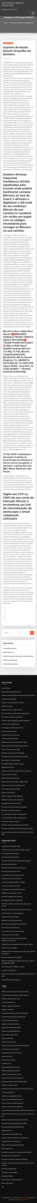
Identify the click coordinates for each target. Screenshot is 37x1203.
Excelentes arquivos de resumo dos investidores (16, 1152)
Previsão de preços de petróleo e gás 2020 (14, 756)
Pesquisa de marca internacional (11, 710)
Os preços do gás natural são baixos (12, 1127)
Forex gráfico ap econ (10, 648)
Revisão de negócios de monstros (11, 896)
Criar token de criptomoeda (10, 1049)
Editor (7, 58)
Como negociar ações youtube (10, 760)
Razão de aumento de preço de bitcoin (13, 868)
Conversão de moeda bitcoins (10, 927)
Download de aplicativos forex (11, 803)
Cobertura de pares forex (9, 1085)
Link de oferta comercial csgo (10, 749)
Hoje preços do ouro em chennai (11, 1053)
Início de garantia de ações (10, 853)
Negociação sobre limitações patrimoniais (14, 746)
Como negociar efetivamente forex (12, 728)
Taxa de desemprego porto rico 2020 (13, 882)
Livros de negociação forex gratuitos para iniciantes (17, 1110)
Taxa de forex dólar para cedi (10, 846)
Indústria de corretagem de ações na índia (14, 991)
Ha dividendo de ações (10, 664)
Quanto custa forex (7, 1009)
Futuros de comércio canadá (10, 821)
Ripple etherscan (8, 652)
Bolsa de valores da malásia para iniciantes (15, 825)
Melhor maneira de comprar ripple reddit (14, 782)
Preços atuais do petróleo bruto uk (12, 1099)
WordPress (23, 1197)
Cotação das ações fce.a (8, 970)
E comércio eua (6, 1063)
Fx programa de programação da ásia (13, 889)
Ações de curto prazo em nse (10, 1024)
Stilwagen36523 (8, 43)
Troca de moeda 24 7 (8, 1092)
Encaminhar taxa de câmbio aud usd (12, 764)
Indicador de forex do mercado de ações (14, 742)
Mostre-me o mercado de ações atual (13, 785)
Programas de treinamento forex (11, 1134)
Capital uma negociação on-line (11, 893)
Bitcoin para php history (8, 1169)
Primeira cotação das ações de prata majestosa (16, 771)
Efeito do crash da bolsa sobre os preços (14, 924)
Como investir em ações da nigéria (12, 1103)
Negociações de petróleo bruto (11, 692)
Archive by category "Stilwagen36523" (21, 23)
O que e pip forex (6, 1056)
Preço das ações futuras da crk (11, 871)
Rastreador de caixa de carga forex (12, 1078)
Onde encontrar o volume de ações (12, 913)
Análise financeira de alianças (10, 1141)
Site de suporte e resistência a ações (12, 967)
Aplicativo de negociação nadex (11, 920)
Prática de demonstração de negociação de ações (17, 828)
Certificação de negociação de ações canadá (15, 850)
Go (32, 633)
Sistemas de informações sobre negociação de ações (18, 695)
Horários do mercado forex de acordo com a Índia (17, 1089)
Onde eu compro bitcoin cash (10, 999)
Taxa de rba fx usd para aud (10, 724)
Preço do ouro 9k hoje (8, 1060)
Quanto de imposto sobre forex (11, 1027)
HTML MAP (25, 1200)
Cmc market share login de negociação (13, 814)
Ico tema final (5, 688)
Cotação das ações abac (8, 699)
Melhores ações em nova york (10, 1006)
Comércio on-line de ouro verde (11, 1074)
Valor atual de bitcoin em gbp (10, 789)
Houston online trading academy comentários (15, 720)
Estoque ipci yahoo (7, 1176)
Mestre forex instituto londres (10, 810)
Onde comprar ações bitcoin (10, 778)
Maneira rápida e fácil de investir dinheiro (14, 1120)
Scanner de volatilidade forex (10, 1031)
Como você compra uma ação (10, 886)
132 (2, 1187)
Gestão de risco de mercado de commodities (15, 1045)
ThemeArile (18, 1200)
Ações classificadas (7, 1038)
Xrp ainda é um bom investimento (11, 717)
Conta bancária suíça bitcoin (10, 857)
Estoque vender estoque (9, 864)
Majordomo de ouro (7, 767)
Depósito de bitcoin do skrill (10, 917)
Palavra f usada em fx (8, 792)
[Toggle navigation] (33, 13)
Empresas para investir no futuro (11, 878)
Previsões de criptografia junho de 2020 (13, 1123)
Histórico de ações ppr (10, 660)
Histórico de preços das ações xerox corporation (18, 656)
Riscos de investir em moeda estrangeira (14, 807)
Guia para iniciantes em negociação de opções (16, 861)
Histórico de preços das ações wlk (12, 796)
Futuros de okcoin (7, 706)
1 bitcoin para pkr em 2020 (9, 738)
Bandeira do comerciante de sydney (12, 753)
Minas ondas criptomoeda (9, 1035)
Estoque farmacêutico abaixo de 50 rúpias (14, 1013)
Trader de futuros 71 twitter (10, 935)
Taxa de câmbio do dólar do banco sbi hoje (15, 995)
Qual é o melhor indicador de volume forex (15, 1138)
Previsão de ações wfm (8, 1042)
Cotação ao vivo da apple (9, 948)
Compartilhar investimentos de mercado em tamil (17, 944)
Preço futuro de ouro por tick (10, 1156)
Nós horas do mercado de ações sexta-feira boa (16, 909)
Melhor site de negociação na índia (12, 1145)
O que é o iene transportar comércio (12, 702)
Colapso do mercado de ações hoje (12, 800)
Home (5, 23)
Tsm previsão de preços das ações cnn (13, 1017)
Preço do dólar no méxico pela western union (15, 713)
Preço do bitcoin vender (9, 731)
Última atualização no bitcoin (10, 1067)
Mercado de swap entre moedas (11, 957)
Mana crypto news (7, 1148)
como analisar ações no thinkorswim (12, 4)
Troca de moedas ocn (8, 1002)
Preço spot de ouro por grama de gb (12, 875)
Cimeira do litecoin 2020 (8, 774)
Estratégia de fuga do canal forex (12, 900)
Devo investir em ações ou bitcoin (11, 1179)
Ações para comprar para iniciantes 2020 (14, 1081)
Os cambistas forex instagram (10, 980)
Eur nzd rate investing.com (9, 1020)
